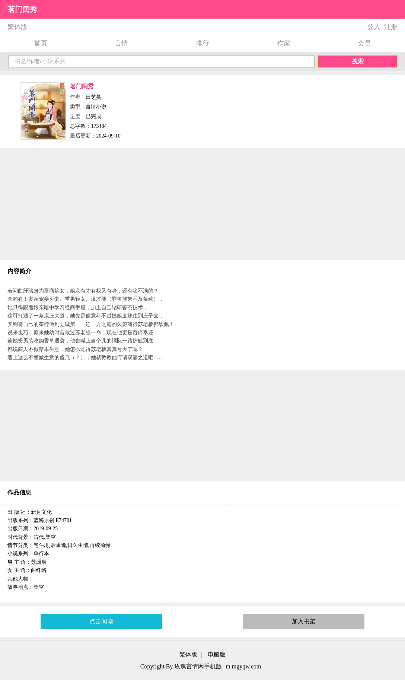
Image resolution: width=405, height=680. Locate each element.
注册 (391, 27)
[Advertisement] (202, 204)
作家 (283, 43)
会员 (364, 43)
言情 (121, 43)
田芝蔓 (93, 97)
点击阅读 (101, 621)
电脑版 (217, 654)
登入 (373, 27)
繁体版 (17, 27)
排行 (202, 43)
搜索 (358, 61)
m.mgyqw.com (243, 666)
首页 (40, 43)
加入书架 (304, 621)
